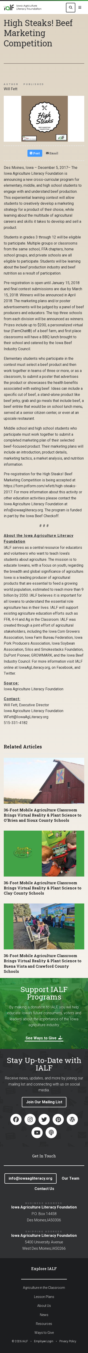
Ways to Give (44, 1332)
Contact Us (44, 1188)
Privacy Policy (67, 1341)
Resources (44, 1324)
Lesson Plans (44, 1297)
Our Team (70, 1178)
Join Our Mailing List (44, 1102)
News (44, 1315)
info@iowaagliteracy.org (30, 1178)
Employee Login (43, 1341)
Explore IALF (44, 1268)
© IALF (20, 1341)
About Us (44, 1306)
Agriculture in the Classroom (44, 1288)
